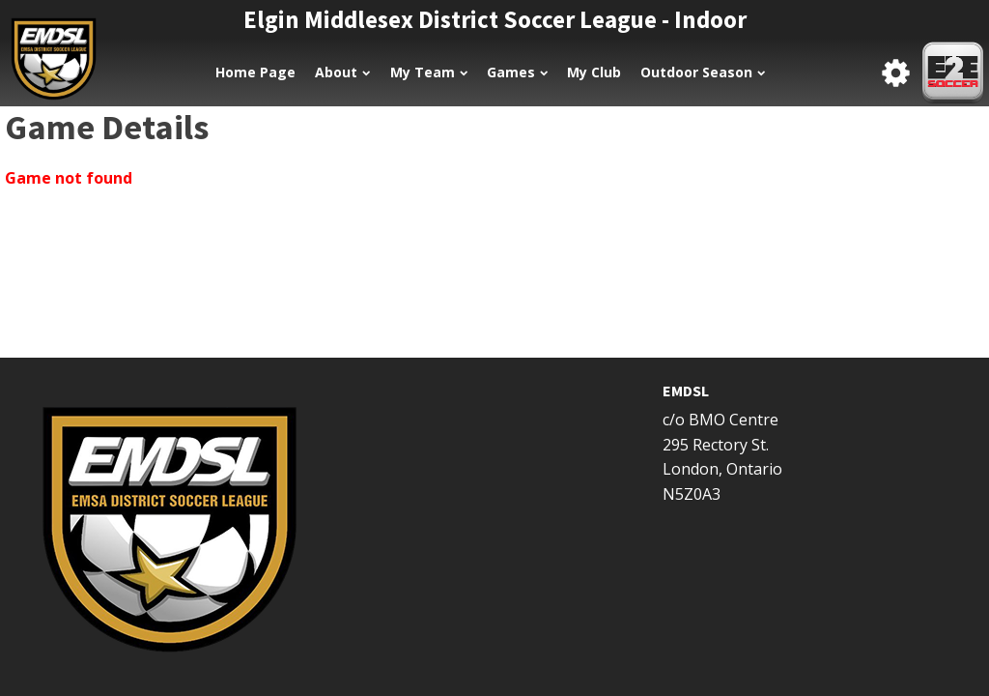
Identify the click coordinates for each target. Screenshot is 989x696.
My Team (428, 72)
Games (517, 72)
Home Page (255, 72)
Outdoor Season (702, 72)
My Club (594, 72)
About (342, 72)
